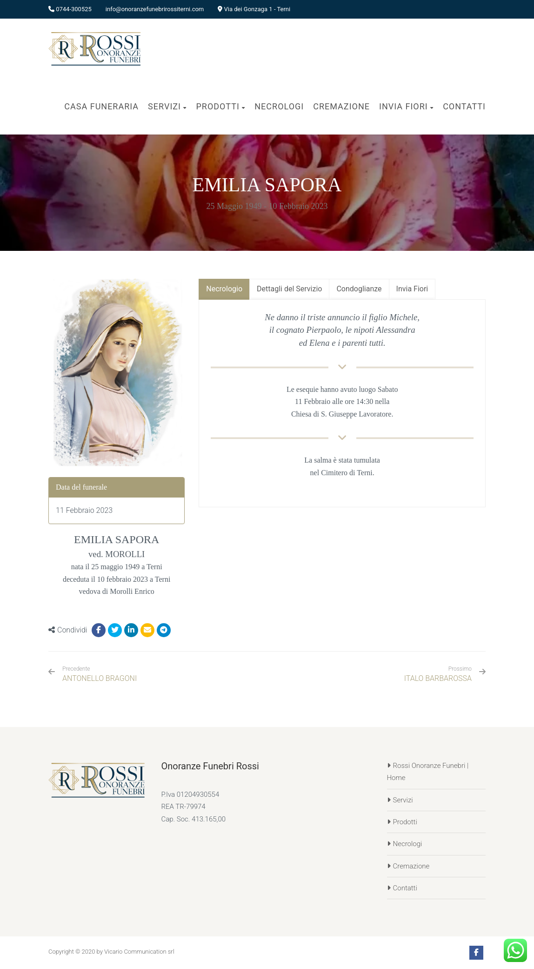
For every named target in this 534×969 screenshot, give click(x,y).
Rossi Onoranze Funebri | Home (428, 771)
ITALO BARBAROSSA (438, 678)
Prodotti (405, 822)
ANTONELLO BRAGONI (99, 674)
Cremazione (411, 866)
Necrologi (407, 844)
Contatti (405, 888)
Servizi (403, 800)
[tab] (224, 289)
